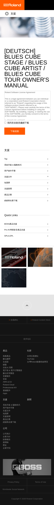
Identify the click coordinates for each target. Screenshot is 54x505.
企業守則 (6, 448)
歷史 (5, 445)
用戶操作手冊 (10, 171)
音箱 (5, 379)
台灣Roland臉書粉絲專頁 (37, 362)
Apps (5, 393)
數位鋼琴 (6, 359)
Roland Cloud (8, 385)
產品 (5, 350)
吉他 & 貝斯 (8, 367)
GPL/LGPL (8, 236)
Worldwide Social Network (13, 489)
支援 (13, 13)
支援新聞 (8, 189)
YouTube (30, 359)
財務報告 (6, 439)
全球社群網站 (32, 356)
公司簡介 (6, 434)
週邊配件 (6, 390)
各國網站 (14, 320)
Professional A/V (10, 387)
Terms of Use (40, 482)
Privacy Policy (13, 482)
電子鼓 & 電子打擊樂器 (12, 370)
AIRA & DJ (7, 382)
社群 (29, 350)
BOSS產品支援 (10, 224)
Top (5, 159)
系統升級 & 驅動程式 (13, 165)
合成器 (5, 362)
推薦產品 (6, 356)
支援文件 (6, 411)
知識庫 (7, 183)
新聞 (29, 399)
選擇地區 (27, 339)
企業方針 (6, 436)
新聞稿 (5, 442)
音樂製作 (6, 376)
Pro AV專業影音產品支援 (14, 230)
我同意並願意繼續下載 (18, 123)
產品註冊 (8, 195)
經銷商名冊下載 (10, 200)
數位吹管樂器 (8, 373)
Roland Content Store (41, 320)
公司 (5, 428)
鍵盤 (5, 365)
